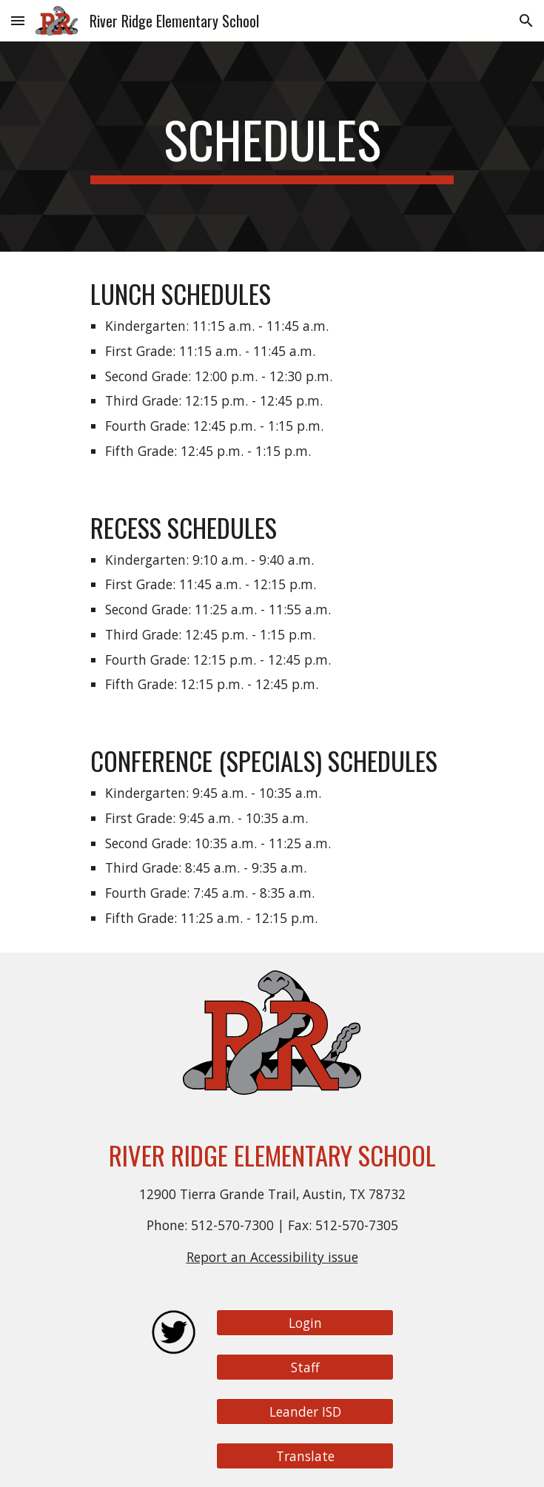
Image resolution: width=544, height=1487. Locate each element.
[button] (18, 20)
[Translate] (305, 1456)
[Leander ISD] (305, 1412)
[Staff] (305, 1367)
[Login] (305, 1323)
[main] (272, 146)
